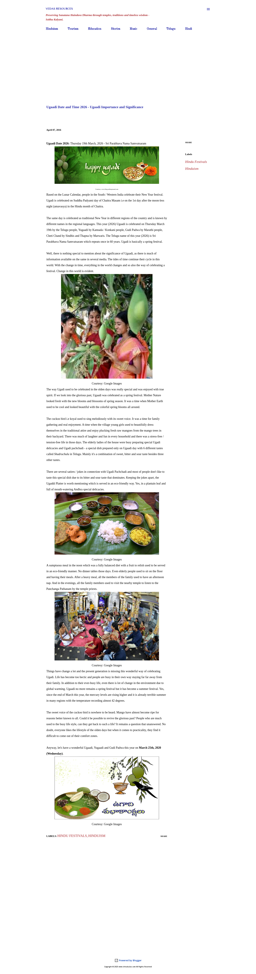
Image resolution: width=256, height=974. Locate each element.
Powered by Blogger (128, 960)
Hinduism (52, 28)
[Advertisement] (128, 56)
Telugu (170, 28)
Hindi (188, 28)
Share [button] (188, 142)
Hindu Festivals (196, 162)
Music (133, 28)
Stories (115, 28)
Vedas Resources (59, 8)
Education (94, 28)
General (152, 28)
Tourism (73, 28)
